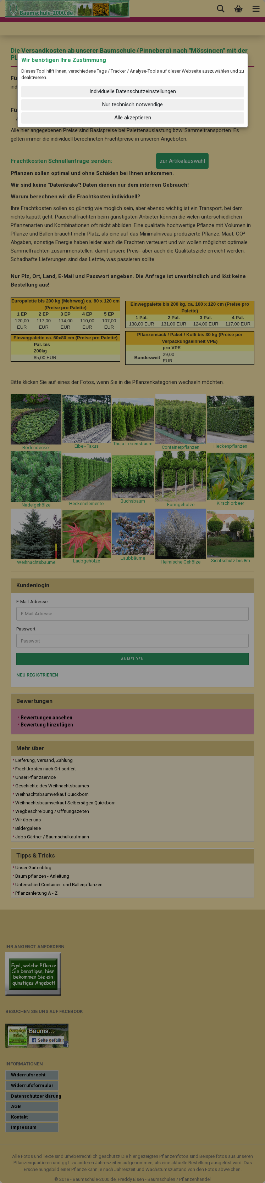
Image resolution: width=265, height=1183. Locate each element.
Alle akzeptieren (132, 117)
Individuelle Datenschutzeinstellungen (132, 91)
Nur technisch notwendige (132, 104)
